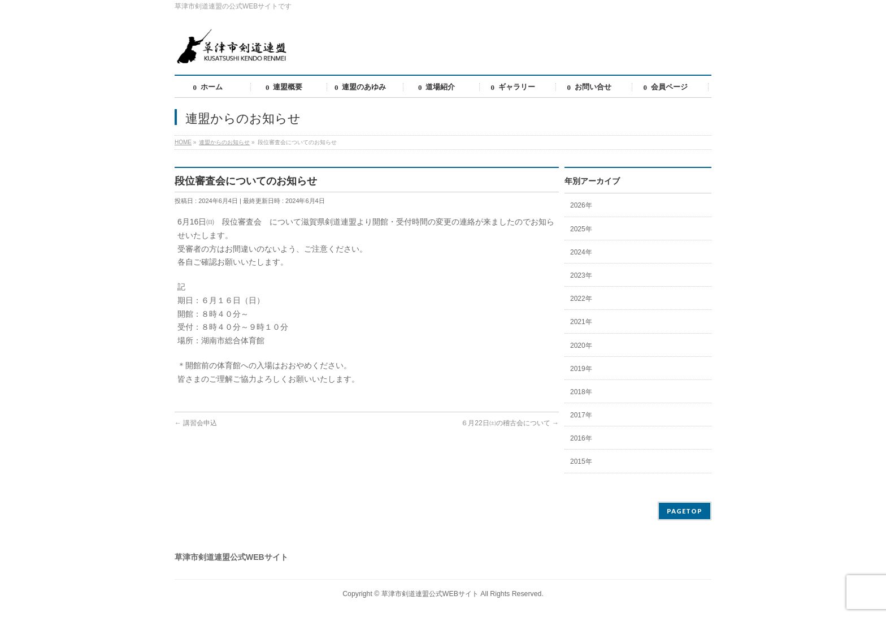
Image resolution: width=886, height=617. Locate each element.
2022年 (581, 299)
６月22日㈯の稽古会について (510, 423)
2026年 (581, 205)
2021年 (581, 322)
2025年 (581, 229)
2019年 (581, 369)
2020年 (581, 346)
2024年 (581, 252)
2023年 (581, 275)
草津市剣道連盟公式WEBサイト (430, 594)
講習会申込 (196, 423)
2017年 (581, 415)
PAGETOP (684, 511)
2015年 (581, 461)
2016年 (581, 438)
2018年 (581, 392)
